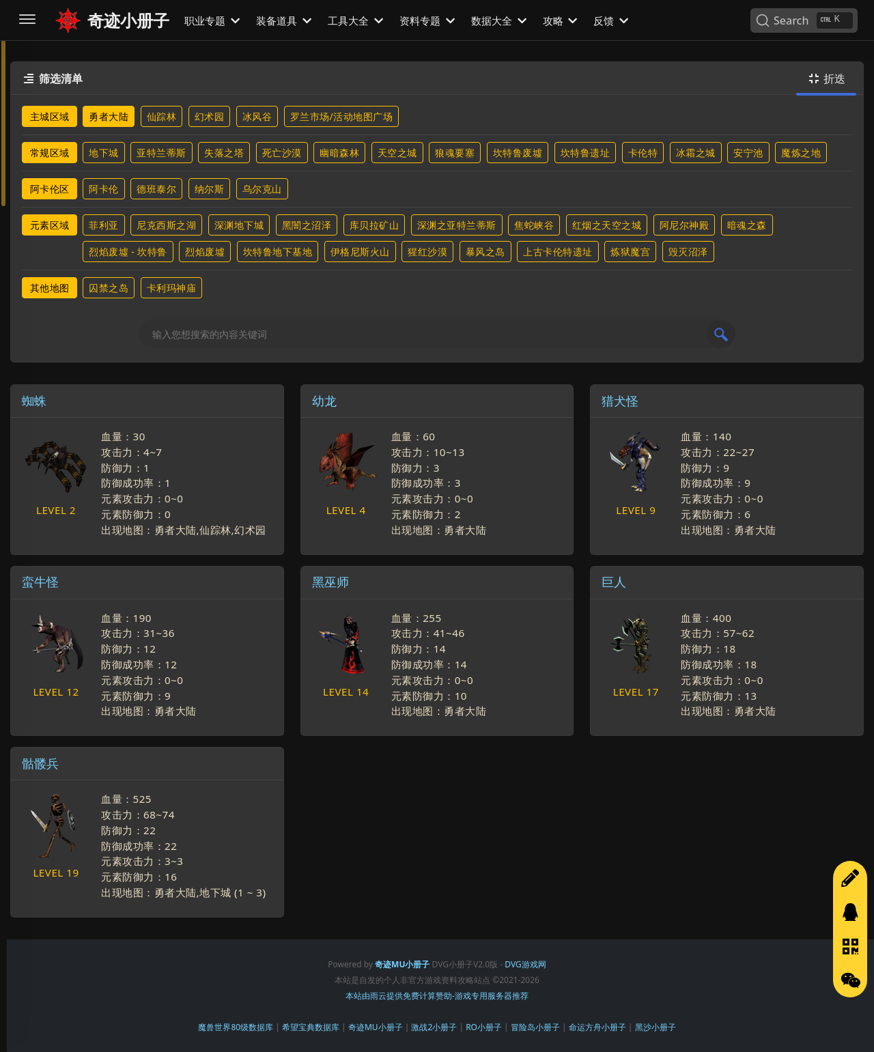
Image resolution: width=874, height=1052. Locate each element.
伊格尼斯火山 (360, 251)
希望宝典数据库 (310, 1027)
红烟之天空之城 (607, 224)
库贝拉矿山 (374, 224)
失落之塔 (224, 152)
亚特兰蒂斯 (161, 152)
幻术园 (210, 116)
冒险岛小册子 (535, 1027)
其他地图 (50, 287)
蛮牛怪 (40, 581)
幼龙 (324, 401)
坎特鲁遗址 (585, 152)
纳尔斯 (210, 188)
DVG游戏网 (525, 964)
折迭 (826, 78)
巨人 (614, 581)
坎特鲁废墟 (518, 152)
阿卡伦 (104, 188)
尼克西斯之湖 (166, 224)
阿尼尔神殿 (684, 224)
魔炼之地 (801, 152)
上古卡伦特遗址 (558, 251)
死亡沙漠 (282, 152)
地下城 (104, 152)
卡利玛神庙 (172, 287)
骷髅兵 (40, 763)
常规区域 (50, 152)
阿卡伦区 (50, 188)
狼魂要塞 (455, 152)
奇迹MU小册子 (375, 1027)
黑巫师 (330, 581)
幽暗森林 (339, 152)
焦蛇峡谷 (534, 224)
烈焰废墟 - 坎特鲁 (128, 251)
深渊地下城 (239, 224)
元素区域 (50, 224)
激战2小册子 (434, 1027)
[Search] (804, 20)
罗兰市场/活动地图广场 (341, 116)
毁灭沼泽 (688, 251)
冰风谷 (257, 116)
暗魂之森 (747, 224)
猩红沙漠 (427, 251)
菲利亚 (104, 224)
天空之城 (397, 152)
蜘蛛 (34, 401)
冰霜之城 (696, 152)
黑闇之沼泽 (307, 224)
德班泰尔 (156, 188)
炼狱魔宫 (630, 251)
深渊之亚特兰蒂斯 (456, 224)
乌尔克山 (262, 188)
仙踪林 (162, 116)
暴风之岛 (485, 251)
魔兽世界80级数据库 (235, 1027)
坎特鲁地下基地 (278, 251)
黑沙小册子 (655, 1027)
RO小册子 (484, 1027)
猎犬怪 (620, 401)
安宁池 (748, 152)
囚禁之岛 (108, 287)
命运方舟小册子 (597, 1027)
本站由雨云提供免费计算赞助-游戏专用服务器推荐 (437, 995)
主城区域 (50, 116)
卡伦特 (643, 152)
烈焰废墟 (205, 251)
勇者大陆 (108, 116)
